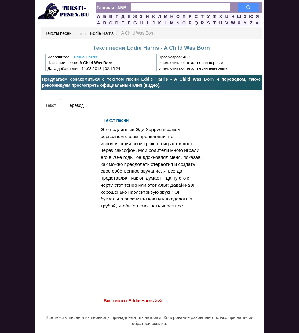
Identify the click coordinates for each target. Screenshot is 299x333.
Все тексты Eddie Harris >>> (133, 300)
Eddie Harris (102, 33)
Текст (51, 105)
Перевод (75, 105)
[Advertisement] (70, 206)
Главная (105, 7)
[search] (177, 7)
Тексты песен (58, 33)
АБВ (121, 7)
